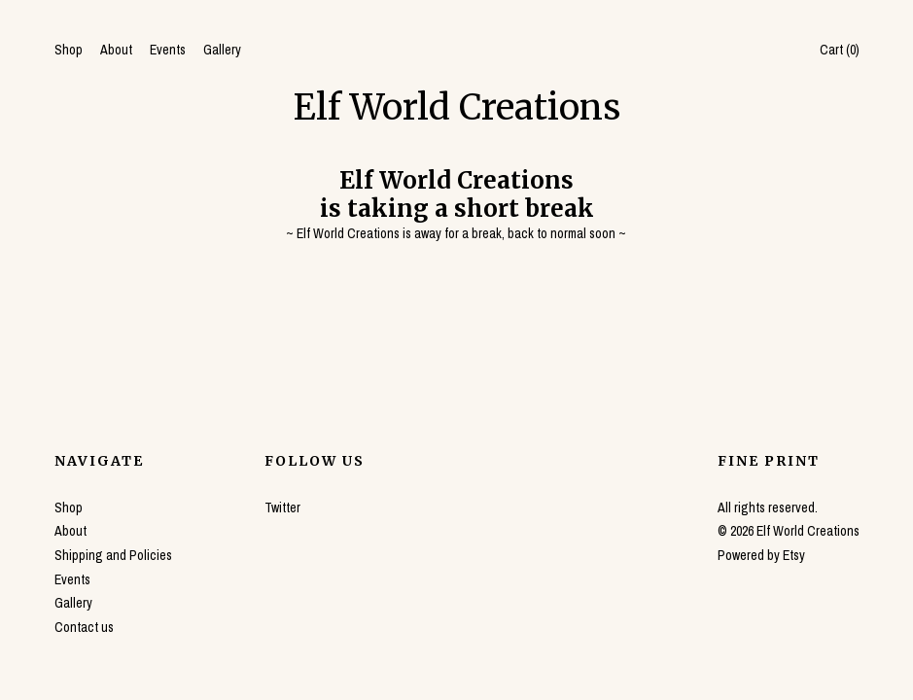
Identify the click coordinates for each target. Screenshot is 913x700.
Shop (68, 49)
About (116, 49)
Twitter (282, 507)
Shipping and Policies (113, 555)
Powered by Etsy (761, 555)
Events (168, 49)
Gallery (222, 49)
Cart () (840, 49)
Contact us (84, 627)
